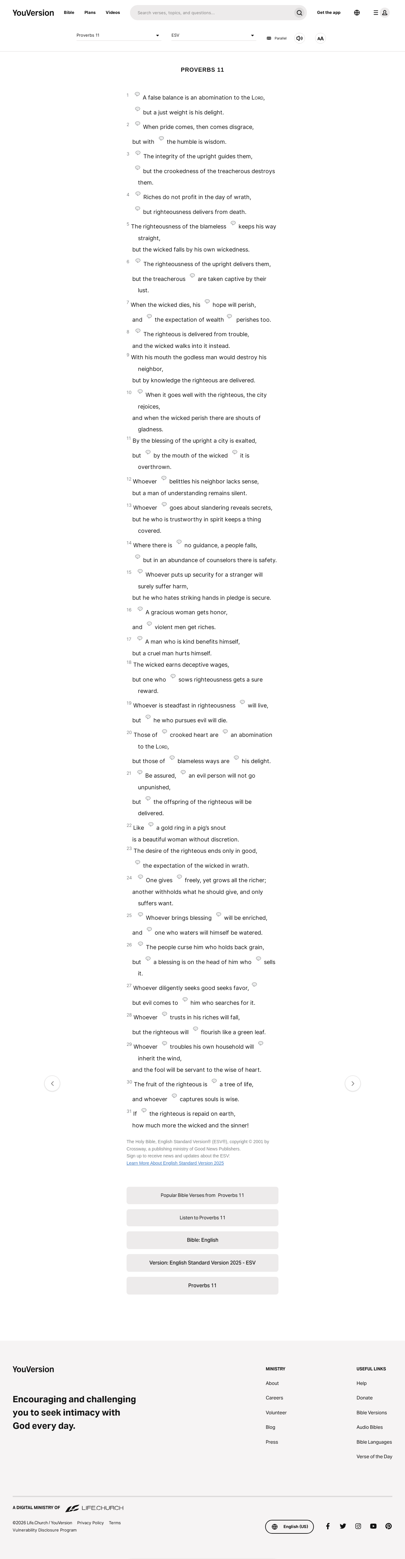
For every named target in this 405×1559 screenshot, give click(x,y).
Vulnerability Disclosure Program (45, 1529)
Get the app (328, 12)
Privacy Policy (90, 1522)
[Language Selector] (357, 12)
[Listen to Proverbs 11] (299, 38)
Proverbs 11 (119, 35)
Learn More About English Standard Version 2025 (175, 1163)
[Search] (211, 13)
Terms (115, 1522)
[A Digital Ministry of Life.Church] (202, 1504)
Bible (69, 12)
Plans (90, 12)
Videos (113, 12)
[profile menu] (380, 12)
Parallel (276, 38)
